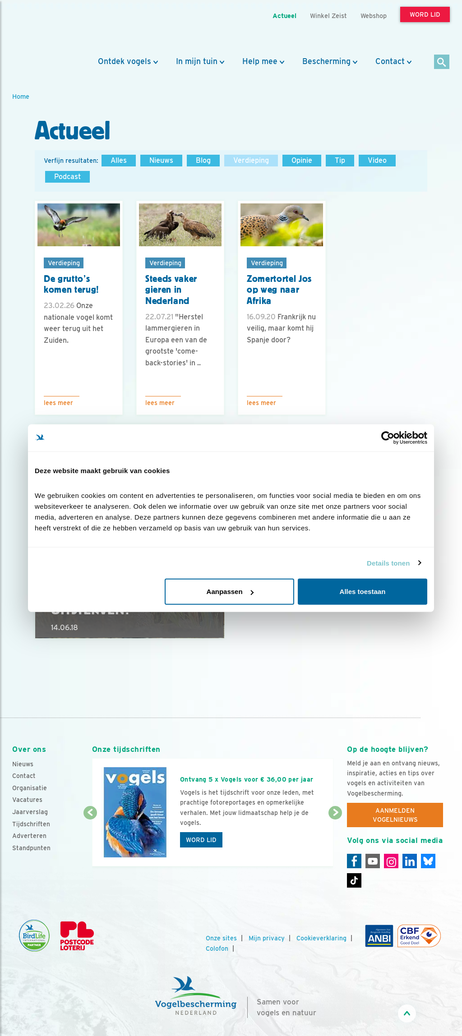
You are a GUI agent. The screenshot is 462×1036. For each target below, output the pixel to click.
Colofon (217, 948)
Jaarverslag (30, 811)
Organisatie (29, 788)
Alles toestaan (363, 591)
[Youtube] (372, 861)
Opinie (301, 160)
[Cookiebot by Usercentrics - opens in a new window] (387, 437)
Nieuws (161, 160)
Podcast (67, 176)
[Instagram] (391, 861)
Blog (203, 160)
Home (20, 96)
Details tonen (388, 562)
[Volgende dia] (335, 840)
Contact (390, 61)
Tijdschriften (31, 824)
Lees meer (58, 402)
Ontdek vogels (124, 61)
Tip (340, 160)
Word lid (201, 839)
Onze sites (221, 938)
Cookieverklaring (321, 938)
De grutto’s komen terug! (71, 284)
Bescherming (326, 61)
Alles (119, 160)
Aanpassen (230, 591)
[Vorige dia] (90, 840)
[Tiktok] (354, 880)
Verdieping (251, 160)
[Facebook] (354, 861)
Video (377, 160)
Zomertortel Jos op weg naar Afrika (279, 289)
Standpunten (31, 848)
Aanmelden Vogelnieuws (395, 815)
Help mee (259, 61)
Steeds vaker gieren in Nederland (171, 289)
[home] (52, 28)
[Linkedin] (409, 861)
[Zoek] (442, 62)
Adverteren (29, 835)
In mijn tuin (196, 61)
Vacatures (27, 799)
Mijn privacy (267, 938)
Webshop (373, 15)
